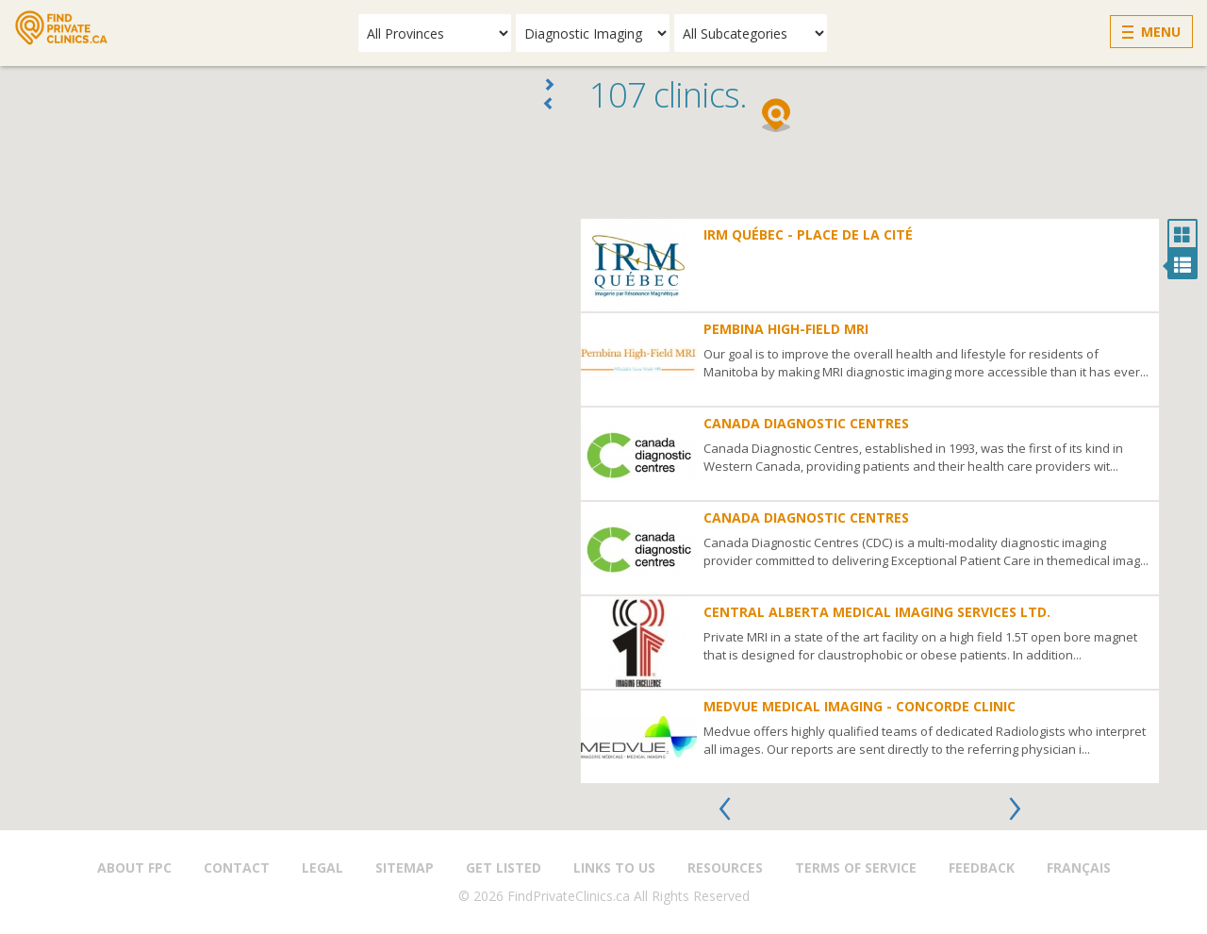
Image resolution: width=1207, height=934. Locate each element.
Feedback (982, 867)
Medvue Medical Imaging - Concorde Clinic (859, 706)
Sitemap (404, 867)
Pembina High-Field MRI (785, 329)
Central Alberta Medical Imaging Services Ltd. (876, 612)
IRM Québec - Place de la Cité (808, 234)
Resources (725, 867)
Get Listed (503, 867)
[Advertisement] (889, 171)
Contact (237, 867)
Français (1079, 867)
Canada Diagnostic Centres (806, 423)
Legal (322, 867)
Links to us (614, 867)
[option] (870, 501)
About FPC (134, 867)
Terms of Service (856, 867)
